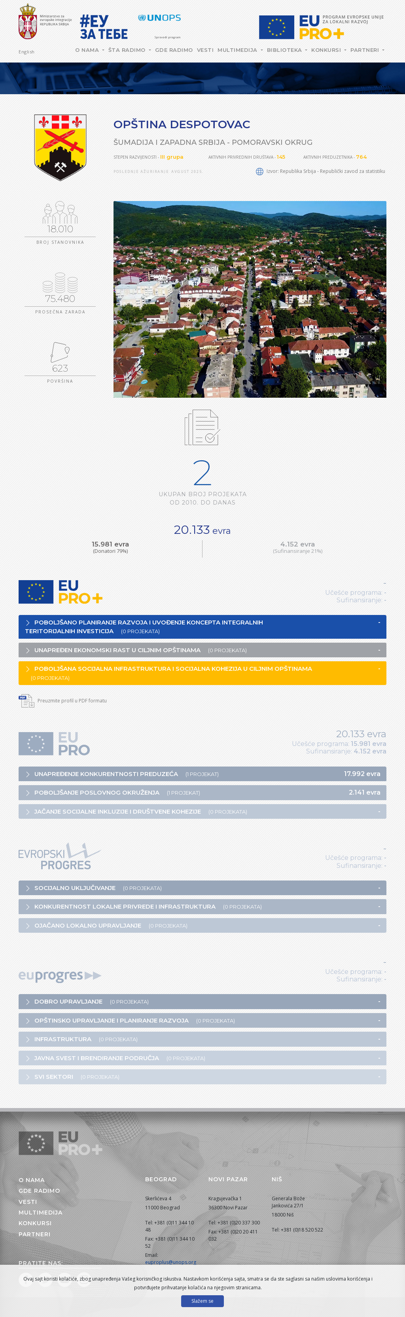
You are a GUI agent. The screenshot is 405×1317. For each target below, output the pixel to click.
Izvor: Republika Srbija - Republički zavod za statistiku (320, 171)
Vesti (205, 50)
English (27, 52)
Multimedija (238, 50)
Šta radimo (128, 50)
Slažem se (202, 1301)
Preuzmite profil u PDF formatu (63, 700)
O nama (88, 50)
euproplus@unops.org (170, 1262)
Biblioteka (285, 50)
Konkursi (327, 50)
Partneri (365, 50)
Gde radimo (174, 50)
